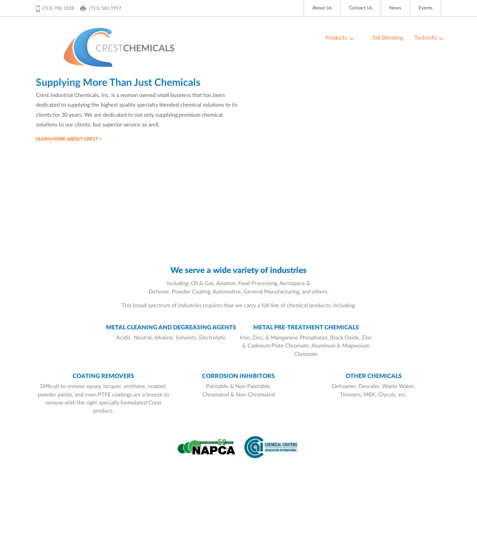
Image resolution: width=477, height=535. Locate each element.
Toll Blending (387, 38)
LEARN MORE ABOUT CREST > (69, 139)
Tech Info (425, 38)
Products (336, 38)
